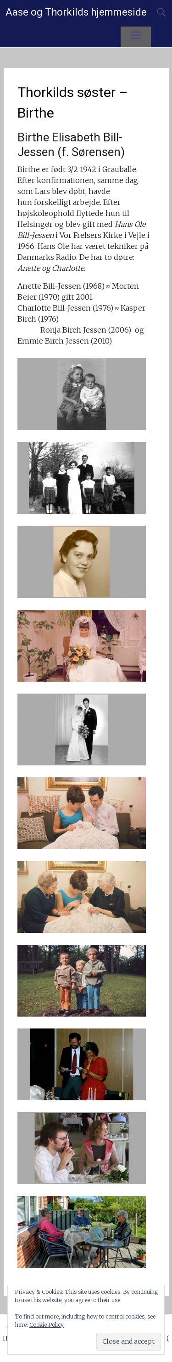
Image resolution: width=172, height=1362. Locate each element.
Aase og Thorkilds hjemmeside (76, 12)
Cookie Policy (46, 1324)
